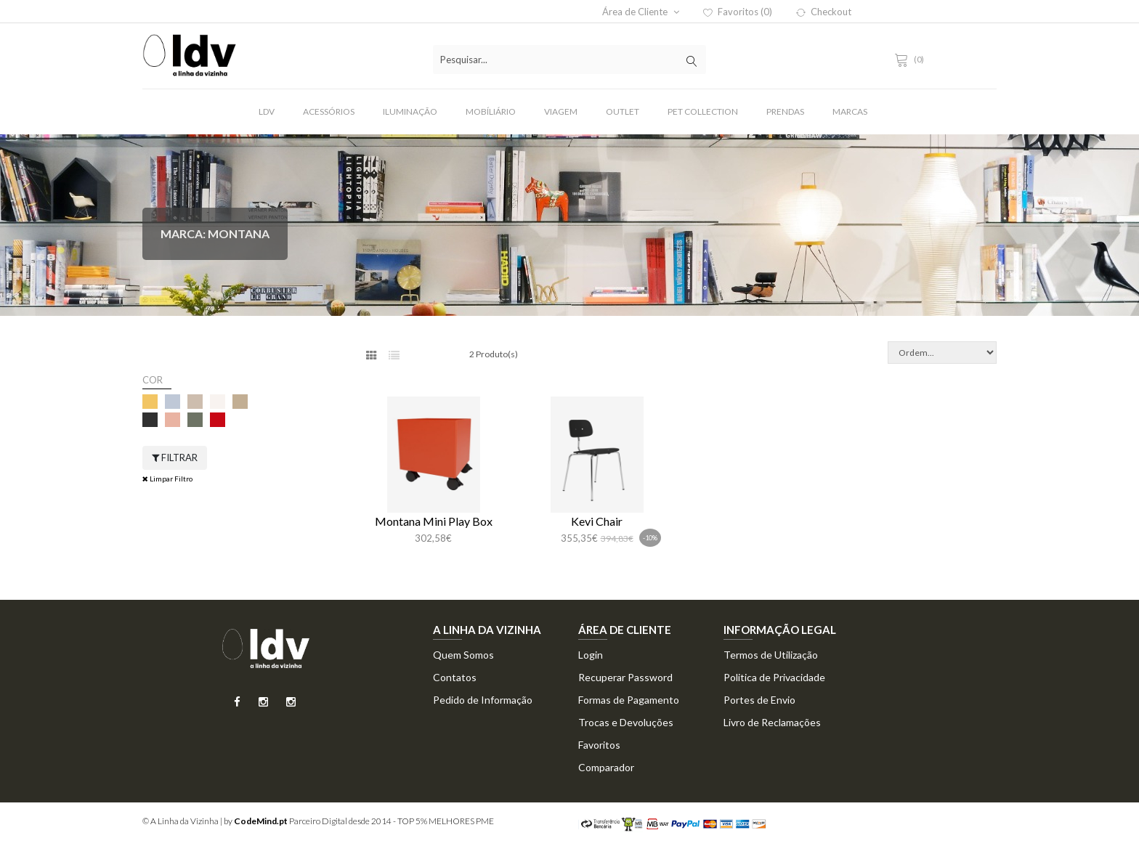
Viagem (560, 111)
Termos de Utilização (770, 654)
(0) (911, 59)
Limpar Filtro (167, 478)
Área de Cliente (640, 11)
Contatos (455, 677)
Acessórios (328, 111)
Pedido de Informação (482, 700)
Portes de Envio (759, 700)
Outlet (622, 111)
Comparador (606, 767)
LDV (267, 111)
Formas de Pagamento (628, 700)
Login (590, 654)
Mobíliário (491, 111)
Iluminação (410, 111)
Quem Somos (463, 654)
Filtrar (175, 457)
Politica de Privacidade (774, 677)
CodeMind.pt (261, 821)
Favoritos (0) (737, 11)
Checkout (823, 11)
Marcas (849, 111)
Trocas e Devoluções (625, 722)
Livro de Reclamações (772, 722)
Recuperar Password (625, 677)
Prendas (785, 111)
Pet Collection (703, 111)
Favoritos (599, 745)
